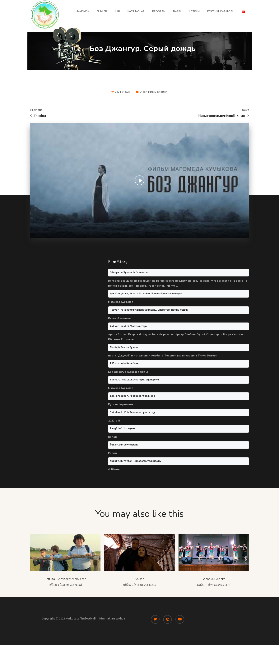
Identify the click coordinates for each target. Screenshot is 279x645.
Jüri (117, 11)
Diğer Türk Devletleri (154, 92)
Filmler (102, 11)
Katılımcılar (136, 11)
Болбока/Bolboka (213, 579)
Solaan (139, 579)
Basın (177, 11)
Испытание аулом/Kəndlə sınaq (65, 579)
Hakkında (82, 11)
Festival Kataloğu (220, 11)
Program (158, 11)
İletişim (194, 11)
